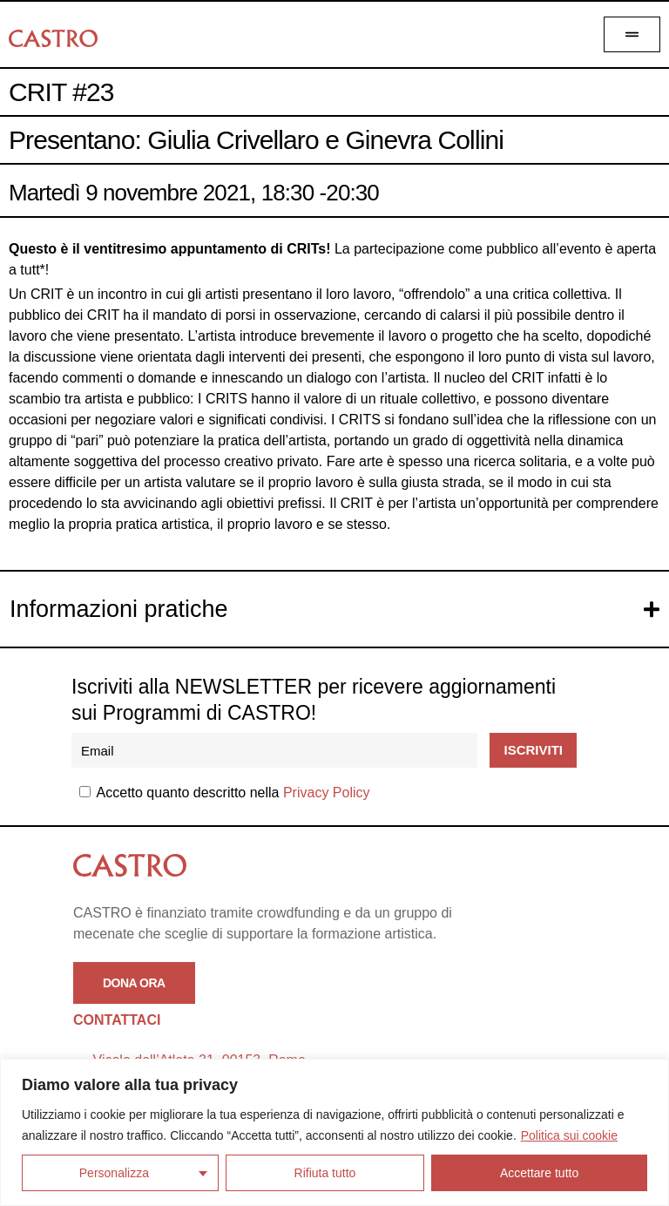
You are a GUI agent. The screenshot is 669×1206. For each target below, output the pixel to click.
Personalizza (114, 1173)
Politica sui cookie (569, 1135)
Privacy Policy (326, 792)
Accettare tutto (539, 1173)
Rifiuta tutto (325, 1173)
